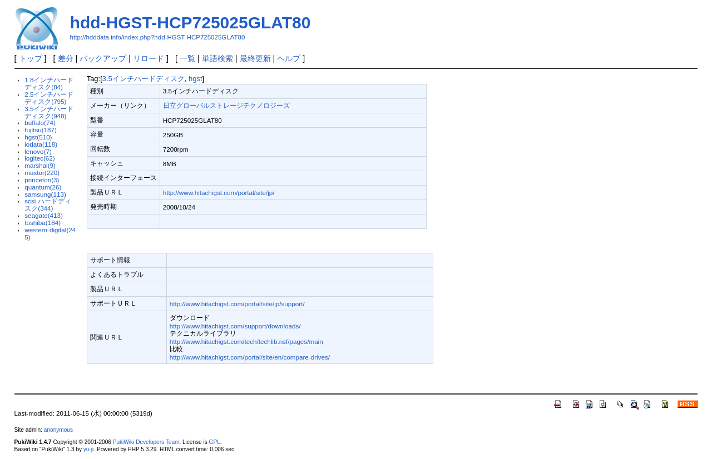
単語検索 (217, 58)
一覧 (187, 58)
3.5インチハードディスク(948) (48, 112)
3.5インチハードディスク (143, 78)
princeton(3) (41, 179)
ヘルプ (288, 58)
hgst (195, 78)
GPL (214, 442)
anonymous (58, 430)
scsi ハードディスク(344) (47, 204)
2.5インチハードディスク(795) (48, 98)
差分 (65, 58)
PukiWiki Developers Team (146, 442)
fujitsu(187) (40, 129)
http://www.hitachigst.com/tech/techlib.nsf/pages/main (246, 341)
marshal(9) (40, 165)
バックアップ (103, 58)
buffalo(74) (40, 122)
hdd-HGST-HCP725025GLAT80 (190, 22)
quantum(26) (42, 187)
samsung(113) (45, 194)
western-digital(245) (50, 233)
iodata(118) (40, 144)
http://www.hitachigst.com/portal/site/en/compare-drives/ (250, 357)
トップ (30, 58)
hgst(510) (38, 137)
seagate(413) (43, 215)
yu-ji (88, 449)
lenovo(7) (38, 151)
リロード (148, 58)
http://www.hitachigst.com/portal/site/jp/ (219, 192)
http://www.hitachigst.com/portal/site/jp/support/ (237, 303)
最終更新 (255, 58)
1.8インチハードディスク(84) (48, 83)
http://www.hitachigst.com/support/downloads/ (235, 326)
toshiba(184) (42, 222)
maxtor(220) (42, 172)
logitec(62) (39, 158)
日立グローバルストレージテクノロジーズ (226, 105)
